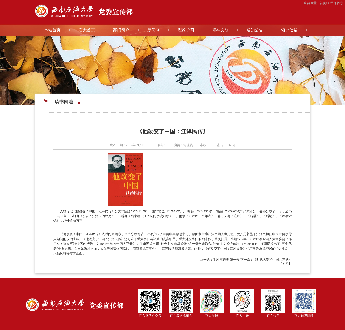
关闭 (285, 264)
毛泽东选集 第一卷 (226, 259)
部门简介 (121, 30)
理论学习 (186, 30)
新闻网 (153, 30)
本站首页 (52, 30)
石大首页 (87, 30)
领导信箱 (289, 30)
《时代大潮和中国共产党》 (272, 259)
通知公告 (255, 30)
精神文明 (220, 30)
